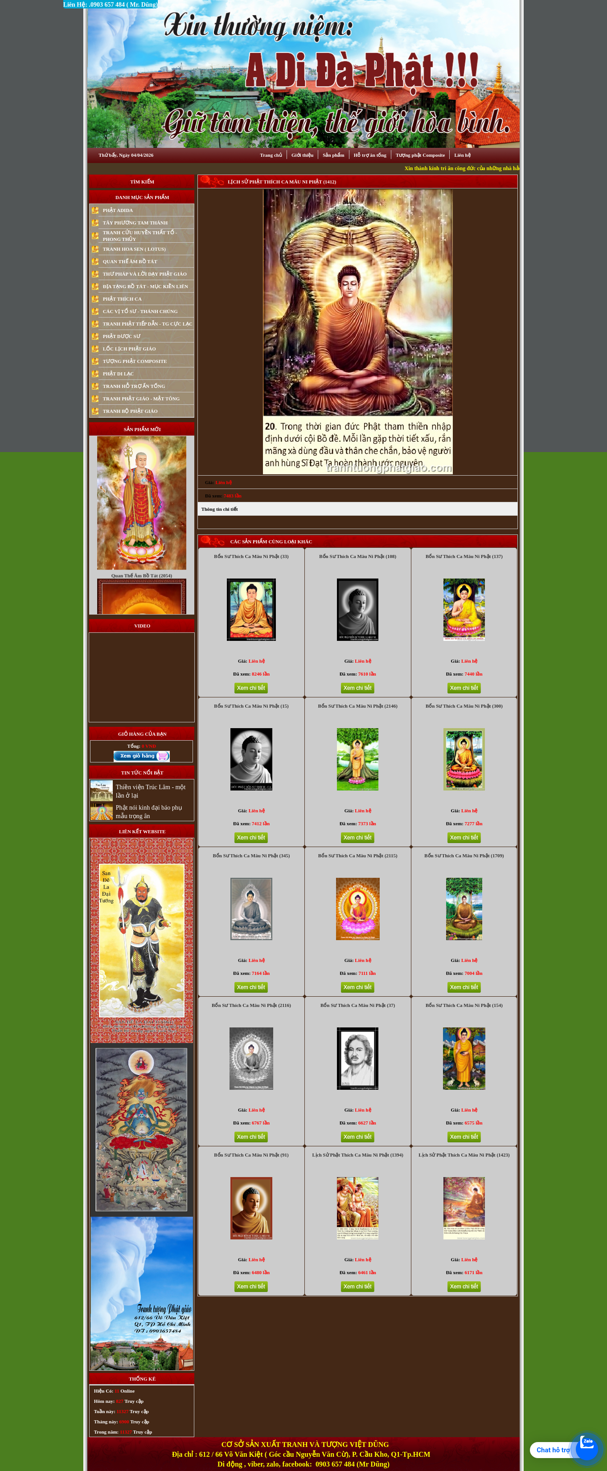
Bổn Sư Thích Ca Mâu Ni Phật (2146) (358, 706)
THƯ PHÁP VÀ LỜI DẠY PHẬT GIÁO (145, 274)
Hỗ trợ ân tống (370, 155)
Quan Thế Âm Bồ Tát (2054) (141, 589)
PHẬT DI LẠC (118, 373)
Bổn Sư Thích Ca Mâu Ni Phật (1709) (464, 855)
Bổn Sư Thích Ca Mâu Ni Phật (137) (464, 556)
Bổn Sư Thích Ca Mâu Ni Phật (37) (357, 1005)
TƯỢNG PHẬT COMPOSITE (135, 361)
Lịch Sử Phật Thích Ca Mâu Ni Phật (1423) (464, 1154)
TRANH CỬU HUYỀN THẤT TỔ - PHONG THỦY (140, 236)
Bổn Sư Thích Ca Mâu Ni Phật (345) (251, 855)
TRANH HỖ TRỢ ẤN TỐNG (134, 386)
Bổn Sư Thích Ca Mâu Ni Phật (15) (251, 706)
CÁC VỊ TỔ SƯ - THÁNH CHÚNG (140, 311)
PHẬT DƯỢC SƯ (121, 336)
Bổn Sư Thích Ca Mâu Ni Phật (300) (464, 706)
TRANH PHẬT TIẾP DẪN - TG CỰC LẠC (148, 323)
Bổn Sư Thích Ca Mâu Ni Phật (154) (464, 1005)
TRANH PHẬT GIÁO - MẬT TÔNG (141, 398)
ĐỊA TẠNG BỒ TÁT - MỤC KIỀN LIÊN (145, 286)
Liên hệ (462, 155)
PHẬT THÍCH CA (122, 299)
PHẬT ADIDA (118, 210)
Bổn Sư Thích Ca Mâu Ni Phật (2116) (251, 1005)
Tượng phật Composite (420, 155)
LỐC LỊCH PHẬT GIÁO (129, 348)
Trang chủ (271, 155)
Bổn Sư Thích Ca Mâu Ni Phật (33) (251, 556)
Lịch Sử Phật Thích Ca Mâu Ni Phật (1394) (357, 1154)
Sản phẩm (333, 155)
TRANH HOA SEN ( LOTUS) (134, 249)
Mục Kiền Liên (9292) (141, 447)
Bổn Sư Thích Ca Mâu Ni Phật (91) (251, 1154)
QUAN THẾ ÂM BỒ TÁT (130, 261)
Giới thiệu (302, 155)
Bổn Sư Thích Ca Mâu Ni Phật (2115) (358, 855)
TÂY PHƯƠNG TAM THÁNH (135, 222)
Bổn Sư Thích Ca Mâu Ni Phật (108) (357, 556)
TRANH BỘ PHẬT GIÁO (130, 411)
